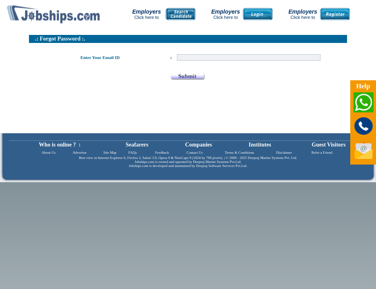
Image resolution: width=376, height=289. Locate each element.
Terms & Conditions (239, 153)
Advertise (79, 153)
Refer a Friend (321, 153)
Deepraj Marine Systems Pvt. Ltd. (272, 158)
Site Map (110, 153)
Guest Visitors (328, 145)
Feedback (162, 153)
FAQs (132, 153)
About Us (49, 153)
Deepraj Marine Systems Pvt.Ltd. (217, 162)
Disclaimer (284, 153)
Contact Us (195, 153)
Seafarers (137, 145)
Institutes (260, 145)
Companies (198, 145)
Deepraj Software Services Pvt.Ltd (221, 166)
